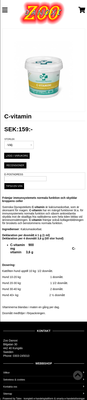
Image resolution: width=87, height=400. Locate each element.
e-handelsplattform (43, 398)
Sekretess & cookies (43, 379)
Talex (19, 398)
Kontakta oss (43, 386)
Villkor (43, 372)
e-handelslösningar (74, 398)
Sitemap (43, 393)
